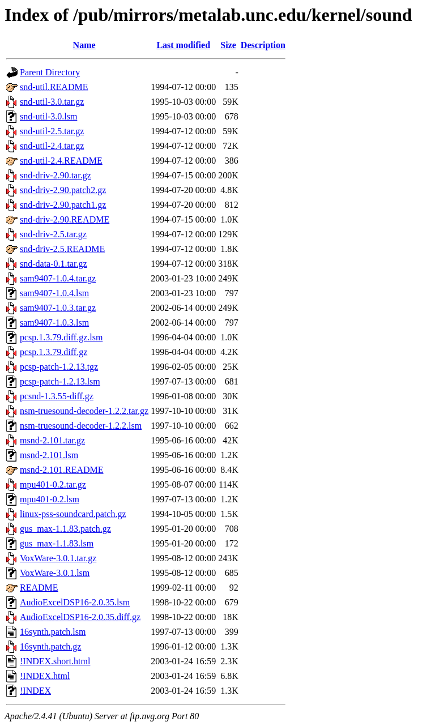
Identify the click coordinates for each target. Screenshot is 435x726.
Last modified (183, 45)
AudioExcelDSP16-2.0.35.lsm (75, 602)
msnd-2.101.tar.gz (52, 440)
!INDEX (35, 690)
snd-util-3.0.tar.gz (52, 101)
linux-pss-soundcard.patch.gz (73, 514)
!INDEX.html (45, 676)
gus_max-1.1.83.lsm (56, 543)
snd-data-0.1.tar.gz (53, 263)
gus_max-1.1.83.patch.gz (65, 528)
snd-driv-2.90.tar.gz (55, 175)
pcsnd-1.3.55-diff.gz (56, 396)
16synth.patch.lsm (53, 632)
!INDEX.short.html (55, 661)
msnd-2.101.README (62, 470)
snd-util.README (54, 87)
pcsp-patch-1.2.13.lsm (60, 381)
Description (263, 45)
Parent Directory (50, 72)
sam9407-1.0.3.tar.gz (58, 308)
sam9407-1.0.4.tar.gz (58, 278)
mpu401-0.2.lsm (49, 499)
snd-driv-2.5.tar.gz (53, 234)
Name (84, 45)
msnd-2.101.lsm (49, 455)
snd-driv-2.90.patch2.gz (63, 190)
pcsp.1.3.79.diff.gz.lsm (61, 337)
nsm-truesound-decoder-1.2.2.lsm (81, 425)
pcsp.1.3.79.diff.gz (53, 352)
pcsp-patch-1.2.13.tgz (59, 366)
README (39, 587)
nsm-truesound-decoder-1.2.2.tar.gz (84, 411)
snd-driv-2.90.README (64, 219)
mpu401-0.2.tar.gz (53, 484)
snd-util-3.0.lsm (48, 116)
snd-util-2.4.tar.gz (52, 146)
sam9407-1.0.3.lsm (54, 322)
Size (228, 45)
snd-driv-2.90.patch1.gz (63, 205)
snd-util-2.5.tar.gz (52, 131)
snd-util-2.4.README (61, 160)
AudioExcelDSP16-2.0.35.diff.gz (80, 617)
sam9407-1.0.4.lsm (54, 293)
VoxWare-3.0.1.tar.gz (58, 558)
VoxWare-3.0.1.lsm (54, 573)
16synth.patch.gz (50, 646)
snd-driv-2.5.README (62, 249)
